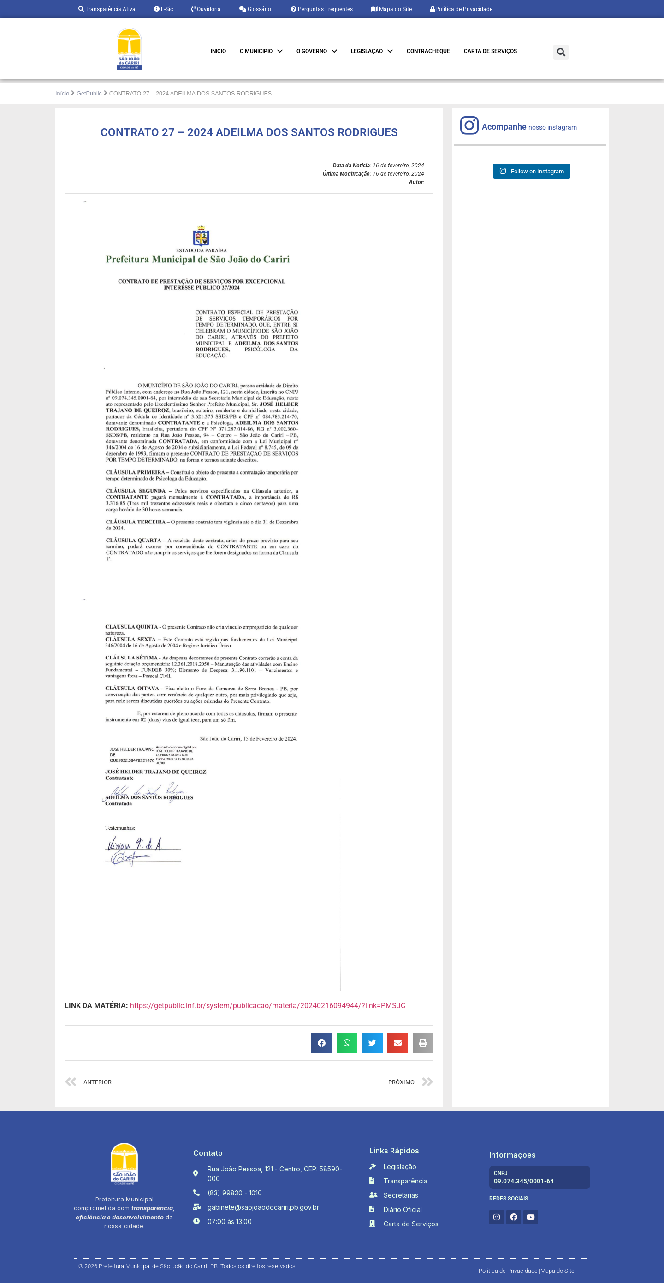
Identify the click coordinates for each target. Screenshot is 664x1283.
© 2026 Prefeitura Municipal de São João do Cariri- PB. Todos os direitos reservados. (187, 1266)
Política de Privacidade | (509, 1270)
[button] (561, 52)
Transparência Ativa (107, 9)
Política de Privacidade (461, 9)
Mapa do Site (391, 9)
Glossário (255, 9)
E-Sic (163, 9)
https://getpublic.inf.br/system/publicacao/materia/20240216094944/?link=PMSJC (267, 1005)
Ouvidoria (206, 9)
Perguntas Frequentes (321, 9)
